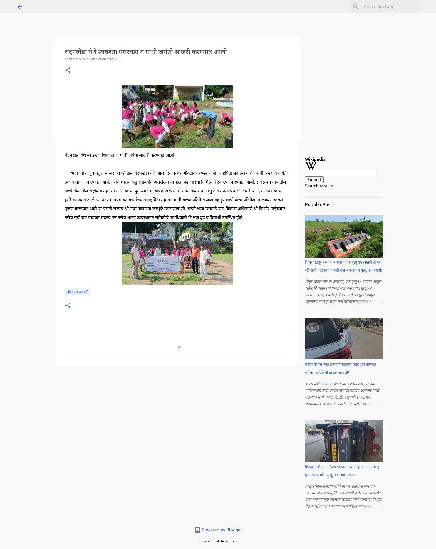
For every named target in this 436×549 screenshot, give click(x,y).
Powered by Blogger (218, 529)
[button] (68, 70)
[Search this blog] (390, 6)
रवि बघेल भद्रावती (77, 292)
